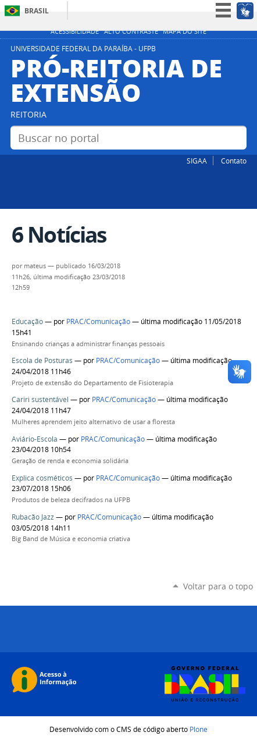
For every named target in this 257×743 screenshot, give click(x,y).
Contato (234, 160)
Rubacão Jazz (33, 517)
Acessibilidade (75, 31)
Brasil (36, 11)
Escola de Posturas (43, 360)
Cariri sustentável (40, 399)
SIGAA (197, 160)
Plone (199, 729)
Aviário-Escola (35, 439)
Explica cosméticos (42, 478)
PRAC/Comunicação (99, 321)
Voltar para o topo (218, 586)
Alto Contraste (131, 31)
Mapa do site (184, 31)
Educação (27, 321)
